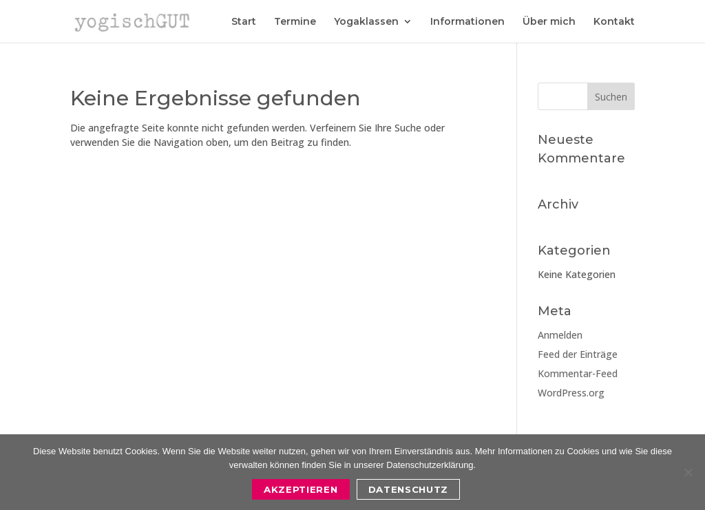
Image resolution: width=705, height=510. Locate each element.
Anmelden (560, 334)
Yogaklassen (366, 22)
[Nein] (688, 472)
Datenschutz (408, 489)
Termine (295, 22)
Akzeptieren (300, 489)
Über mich (549, 22)
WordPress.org (571, 392)
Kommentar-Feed (578, 373)
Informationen (467, 22)
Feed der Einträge (578, 354)
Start (243, 22)
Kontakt (614, 22)
